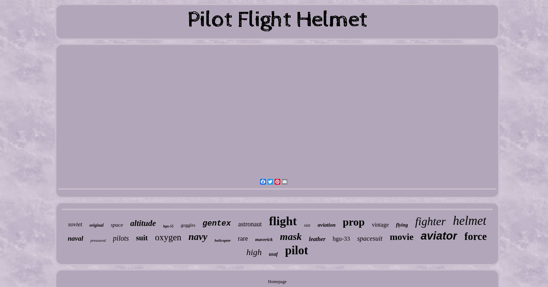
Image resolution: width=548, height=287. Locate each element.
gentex (216, 223)
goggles (188, 225)
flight (283, 221)
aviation (327, 225)
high (254, 252)
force (475, 236)
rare (243, 238)
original (96, 225)
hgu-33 (341, 238)
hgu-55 (168, 226)
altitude (143, 223)
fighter (430, 221)
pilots (121, 238)
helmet (469, 221)
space (117, 225)
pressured (98, 240)
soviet (75, 224)
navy (197, 236)
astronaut (250, 224)
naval (75, 238)
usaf (273, 254)
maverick (264, 239)
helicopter (223, 240)
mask (291, 236)
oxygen (168, 237)
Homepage (277, 281)
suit (142, 237)
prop (354, 222)
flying (402, 225)
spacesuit (370, 238)
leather (317, 239)
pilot (296, 250)
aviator (439, 236)
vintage (380, 225)
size (307, 225)
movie (401, 237)
